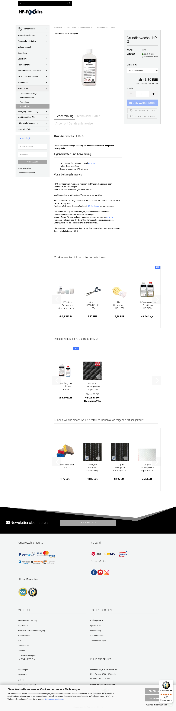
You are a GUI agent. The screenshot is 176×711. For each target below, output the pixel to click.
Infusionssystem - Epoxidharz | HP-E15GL (148, 305)
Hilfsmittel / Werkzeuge (28, 123)
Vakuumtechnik (24, 47)
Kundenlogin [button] (108, 3)
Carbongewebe (96, 620)
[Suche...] (69, 3)
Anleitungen (91, 11)
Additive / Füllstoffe (26, 117)
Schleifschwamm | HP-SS (66, 466)
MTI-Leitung (95, 630)
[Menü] (171, 681)
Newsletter (22, 675)
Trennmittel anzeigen (29, 93)
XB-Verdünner (93, 206)
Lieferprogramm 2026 (71, 11)
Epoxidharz (22, 53)
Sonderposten (26, 29)
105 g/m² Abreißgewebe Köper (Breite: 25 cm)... (147, 467)
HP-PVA (91, 163)
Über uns (162, 11)
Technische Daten (88, 116)
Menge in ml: (132, 65)
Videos (104, 11)
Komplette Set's (24, 129)
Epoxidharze (95, 625)
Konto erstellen (24, 168)
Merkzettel (125, 3)
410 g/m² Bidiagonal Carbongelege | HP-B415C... (119, 467)
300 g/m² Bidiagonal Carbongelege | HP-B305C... (92, 467)
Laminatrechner (146, 11)
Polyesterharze (24, 65)
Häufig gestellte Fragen (123, 11)
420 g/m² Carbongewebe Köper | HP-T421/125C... (93, 386)
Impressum (23, 625)
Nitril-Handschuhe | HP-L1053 (119, 305)
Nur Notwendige (156, 698)
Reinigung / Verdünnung (28, 111)
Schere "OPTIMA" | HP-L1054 (92, 305)
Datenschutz (23, 645)
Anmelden (32, 162)
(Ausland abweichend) (150, 57)
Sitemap (21, 651)
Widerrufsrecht (24, 635)
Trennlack (24, 102)
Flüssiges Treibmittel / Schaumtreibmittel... (67, 305)
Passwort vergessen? (27, 173)
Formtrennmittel (27, 98)
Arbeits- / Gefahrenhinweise (74, 123)
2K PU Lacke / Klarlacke (28, 76)
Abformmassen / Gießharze (29, 71)
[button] (95, 3)
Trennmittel (23, 88)
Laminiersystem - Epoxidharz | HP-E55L (65, 386)
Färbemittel (23, 82)
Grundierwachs (26, 106)
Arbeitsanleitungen (98, 641)
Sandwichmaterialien (27, 41)
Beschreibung (64, 116)
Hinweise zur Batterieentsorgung (31, 630)
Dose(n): (130, 88)
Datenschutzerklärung (54, 699)
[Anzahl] (142, 94)
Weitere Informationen (156, 705)
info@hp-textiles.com (106, 684)
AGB (20, 641)
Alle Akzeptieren (156, 691)
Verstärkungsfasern (26, 35)
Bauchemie (23, 59)
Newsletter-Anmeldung (27, 620)
